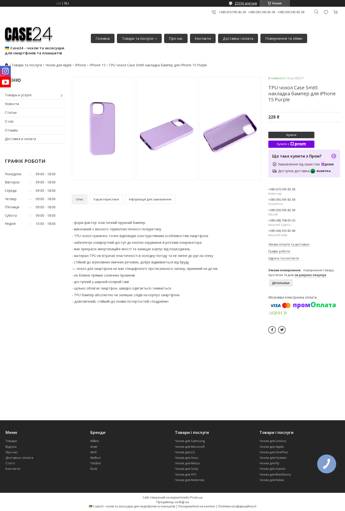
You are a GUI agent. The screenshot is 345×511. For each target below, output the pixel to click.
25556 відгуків (246, 3)
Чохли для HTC (186, 474)
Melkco (95, 457)
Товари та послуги (137, 38)
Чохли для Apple (59, 65)
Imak (93, 446)
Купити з (291, 144)
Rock (93, 468)
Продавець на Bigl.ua (172, 502)
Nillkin (94, 441)
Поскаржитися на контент (196, 506)
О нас (9, 121)
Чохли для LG (185, 452)
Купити (291, 135)
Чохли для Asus (186, 457)
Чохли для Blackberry (275, 474)
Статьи (11, 112)
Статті (10, 463)
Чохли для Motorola (189, 480)
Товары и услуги (18, 95)
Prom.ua (196, 497)
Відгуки (11, 446)
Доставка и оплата (20, 138)
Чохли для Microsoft (190, 446)
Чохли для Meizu (187, 463)
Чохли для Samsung (190, 441)
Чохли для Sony (186, 468)
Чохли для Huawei (273, 457)
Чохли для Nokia (271, 480)
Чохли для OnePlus (273, 452)
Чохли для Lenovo (272, 441)
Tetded (95, 463)
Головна (103, 38)
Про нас (176, 38)
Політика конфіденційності (237, 506)
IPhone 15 (97, 65)
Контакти (203, 38)
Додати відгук (326, 12)
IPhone (80, 65)
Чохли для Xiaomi (272, 468)
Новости (12, 104)
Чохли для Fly (269, 463)
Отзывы (11, 130)
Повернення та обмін (283, 38)
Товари (11, 441)
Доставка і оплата (238, 38)
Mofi (93, 452)
